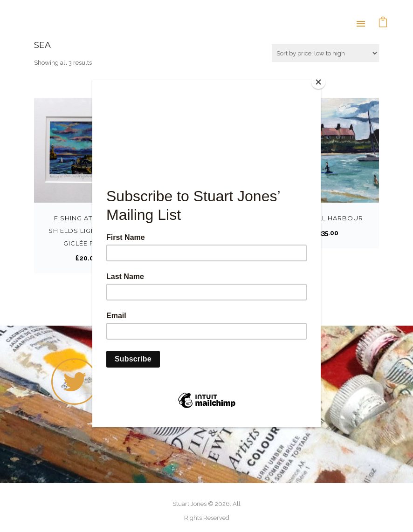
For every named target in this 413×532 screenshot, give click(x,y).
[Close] (318, 82)
